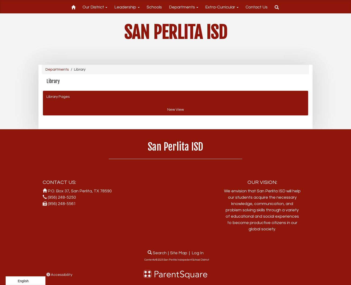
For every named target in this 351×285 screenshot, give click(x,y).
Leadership (127, 7)
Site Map (178, 253)
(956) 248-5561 (62, 203)
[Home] (73, 6)
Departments (183, 7)
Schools (154, 7)
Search (157, 253)
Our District (94, 7)
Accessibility (59, 275)
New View (175, 109)
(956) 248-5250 (62, 197)
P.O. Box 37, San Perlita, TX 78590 (80, 191)
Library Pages (58, 97)
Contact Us (257, 7)
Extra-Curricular (222, 7)
